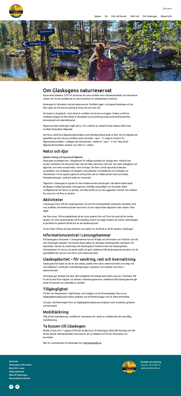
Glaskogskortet (16, 371)
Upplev (97, 16)
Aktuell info (166, 16)
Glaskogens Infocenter (20, 365)
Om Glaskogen (150, 16)
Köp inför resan (16, 368)
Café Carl (134, 16)
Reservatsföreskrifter (20, 378)
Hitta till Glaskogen (18, 375)
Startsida (13, 361)
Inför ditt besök (118, 16)
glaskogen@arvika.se (150, 368)
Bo (106, 16)
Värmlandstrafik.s (91, 343)
